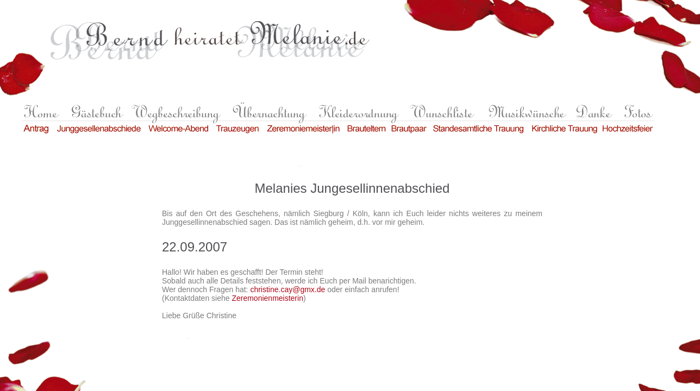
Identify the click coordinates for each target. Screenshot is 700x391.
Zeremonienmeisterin (267, 298)
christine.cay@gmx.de (287, 289)
